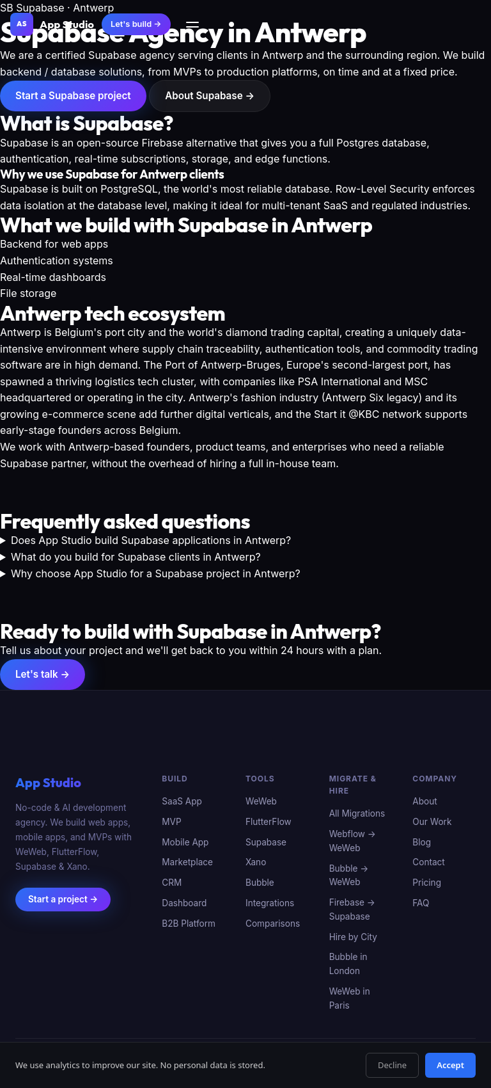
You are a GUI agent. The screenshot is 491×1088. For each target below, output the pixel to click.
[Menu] (192, 25)
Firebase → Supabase (352, 909)
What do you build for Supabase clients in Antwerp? (136, 556)
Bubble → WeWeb (349, 875)
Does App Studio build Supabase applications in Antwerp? (151, 540)
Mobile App (185, 842)
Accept (450, 1065)
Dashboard (184, 903)
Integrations (270, 903)
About (424, 802)
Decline (392, 1065)
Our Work (431, 822)
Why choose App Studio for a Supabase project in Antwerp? (155, 573)
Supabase (266, 842)
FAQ (420, 903)
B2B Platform (188, 923)
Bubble (260, 883)
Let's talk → (42, 674)
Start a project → (63, 899)
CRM (172, 883)
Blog (421, 842)
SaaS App (182, 802)
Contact (428, 863)
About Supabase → (209, 96)
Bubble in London (348, 964)
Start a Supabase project (73, 96)
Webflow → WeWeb (352, 841)
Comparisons (273, 923)
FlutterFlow (269, 822)
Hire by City (353, 937)
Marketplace (187, 863)
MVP (171, 822)
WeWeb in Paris (349, 998)
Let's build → (136, 24)
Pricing (426, 883)
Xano (256, 863)
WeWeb (261, 802)
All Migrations (357, 814)
